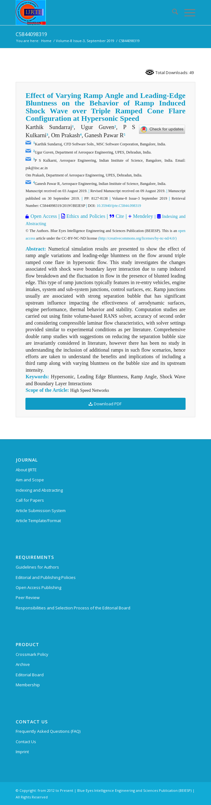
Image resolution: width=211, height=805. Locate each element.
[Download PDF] (105, 404)
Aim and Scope (30, 480)
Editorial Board (30, 675)
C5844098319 (31, 34)
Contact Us (26, 741)
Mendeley (142, 216)
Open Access (43, 216)
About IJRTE (26, 470)
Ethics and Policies (85, 216)
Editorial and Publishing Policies (46, 577)
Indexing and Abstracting (39, 490)
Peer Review (28, 597)
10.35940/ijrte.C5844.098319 (118, 205)
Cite (120, 216)
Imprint (22, 751)
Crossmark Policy (32, 654)
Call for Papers (30, 500)
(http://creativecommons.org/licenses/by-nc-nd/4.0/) (137, 238)
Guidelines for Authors (37, 567)
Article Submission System (41, 510)
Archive (23, 664)
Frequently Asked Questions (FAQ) (48, 731)
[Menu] (186, 12)
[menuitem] (172, 12)
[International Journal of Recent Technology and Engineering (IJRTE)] (87, 12)
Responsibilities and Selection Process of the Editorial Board (73, 608)
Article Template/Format (38, 520)
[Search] (172, 12)
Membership (28, 685)
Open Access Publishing (38, 587)
